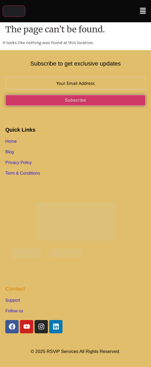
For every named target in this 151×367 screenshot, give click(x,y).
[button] (143, 11)
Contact (15, 289)
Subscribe (75, 100)
